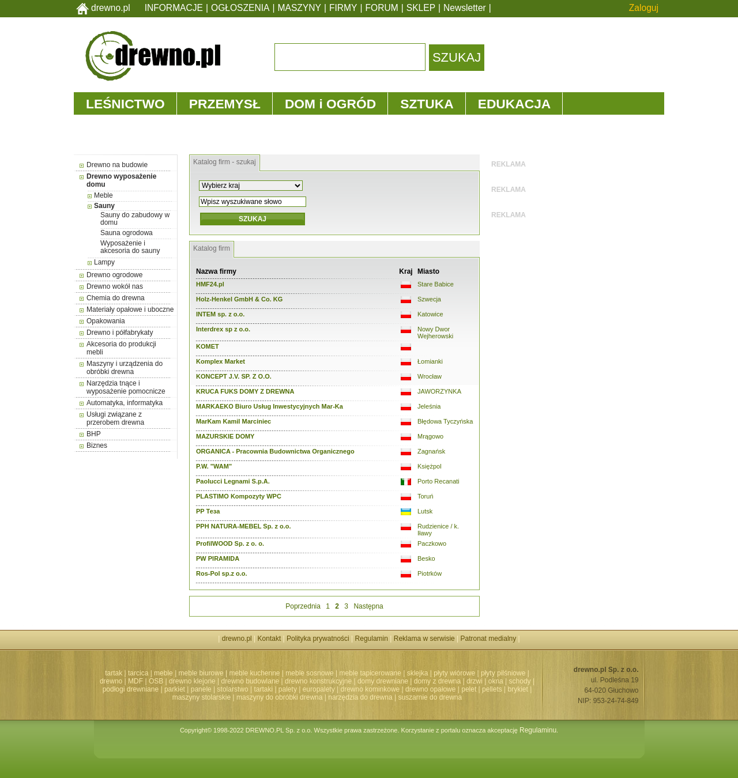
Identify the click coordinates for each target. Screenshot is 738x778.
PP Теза (208, 511)
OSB (156, 681)
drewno (111, 681)
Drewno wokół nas (114, 286)
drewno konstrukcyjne (318, 681)
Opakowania (105, 321)
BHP (93, 434)
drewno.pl (110, 8)
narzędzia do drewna (360, 697)
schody (520, 681)
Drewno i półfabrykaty (119, 332)
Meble (103, 195)
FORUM (382, 8)
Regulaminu (537, 730)
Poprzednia (303, 606)
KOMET (207, 346)
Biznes (96, 445)
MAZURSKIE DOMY (225, 436)
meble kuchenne (254, 673)
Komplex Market (220, 361)
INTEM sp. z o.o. (220, 314)
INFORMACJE (174, 8)
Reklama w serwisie (424, 639)
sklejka (417, 673)
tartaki (263, 689)
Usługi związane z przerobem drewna (115, 418)
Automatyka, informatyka (124, 403)
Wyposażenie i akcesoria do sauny (130, 247)
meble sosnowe (309, 673)
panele (201, 689)
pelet (468, 689)
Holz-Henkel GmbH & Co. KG (239, 299)
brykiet (518, 689)
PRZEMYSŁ (225, 103)
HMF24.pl (210, 284)
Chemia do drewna (115, 298)
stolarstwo (232, 689)
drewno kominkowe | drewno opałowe (398, 689)
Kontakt (269, 639)
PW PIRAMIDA (217, 558)
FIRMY (343, 8)
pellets (492, 689)
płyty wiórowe (454, 673)
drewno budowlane (250, 681)
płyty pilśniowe (503, 673)
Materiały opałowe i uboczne (130, 309)
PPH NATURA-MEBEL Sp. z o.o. (243, 526)
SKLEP (420, 8)
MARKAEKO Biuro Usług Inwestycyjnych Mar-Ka (269, 406)
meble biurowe (201, 673)
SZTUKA (426, 103)
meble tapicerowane (370, 673)
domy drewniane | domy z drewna (409, 681)
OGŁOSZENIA (240, 8)
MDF (135, 681)
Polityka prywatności (318, 639)
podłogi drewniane (131, 689)
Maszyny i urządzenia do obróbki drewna (124, 368)
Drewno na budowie (117, 165)
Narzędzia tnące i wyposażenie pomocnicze (125, 387)
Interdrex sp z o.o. (223, 329)
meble (163, 673)
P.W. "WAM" (214, 466)
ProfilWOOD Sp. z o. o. (230, 543)
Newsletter (464, 8)
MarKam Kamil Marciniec (233, 421)
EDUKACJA (514, 103)
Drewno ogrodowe (114, 275)
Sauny (104, 206)
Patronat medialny (489, 639)
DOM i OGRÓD (330, 103)
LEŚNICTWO (125, 103)
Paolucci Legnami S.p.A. (233, 481)
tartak (113, 673)
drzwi (474, 681)
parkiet (174, 689)
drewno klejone (192, 681)
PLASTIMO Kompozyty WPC (238, 496)
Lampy (104, 262)
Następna (368, 606)
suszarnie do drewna (430, 697)
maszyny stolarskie (201, 697)
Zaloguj (643, 8)
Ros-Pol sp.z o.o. (221, 573)
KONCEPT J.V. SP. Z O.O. (234, 376)
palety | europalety (306, 689)
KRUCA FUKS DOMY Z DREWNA (245, 391)
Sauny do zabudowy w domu (135, 218)
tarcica (138, 673)
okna (495, 681)
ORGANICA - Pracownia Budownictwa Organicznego (275, 451)
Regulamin (371, 639)
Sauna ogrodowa (126, 233)
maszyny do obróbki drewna (279, 697)
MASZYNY (299, 8)
